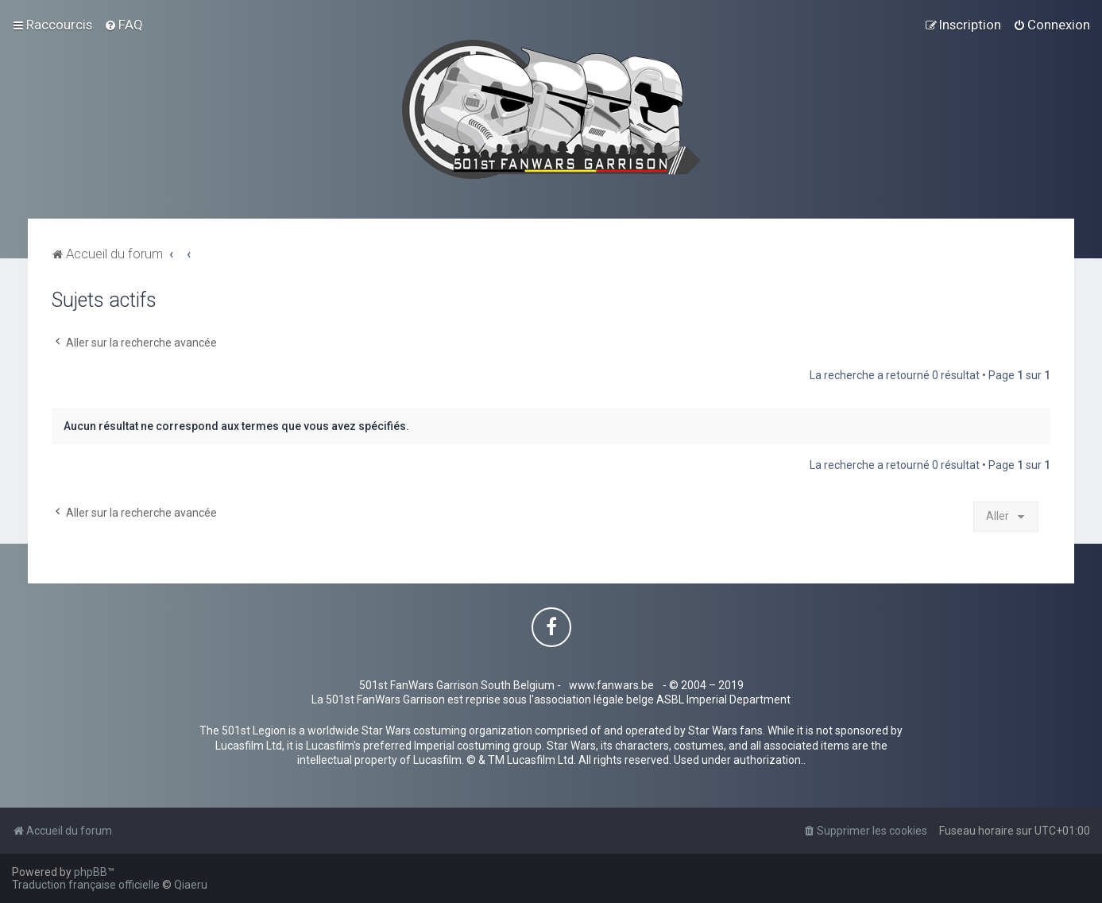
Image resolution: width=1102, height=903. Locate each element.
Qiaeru (190, 884)
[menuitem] (123, 25)
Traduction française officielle (86, 884)
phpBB (90, 872)
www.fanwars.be (611, 685)
